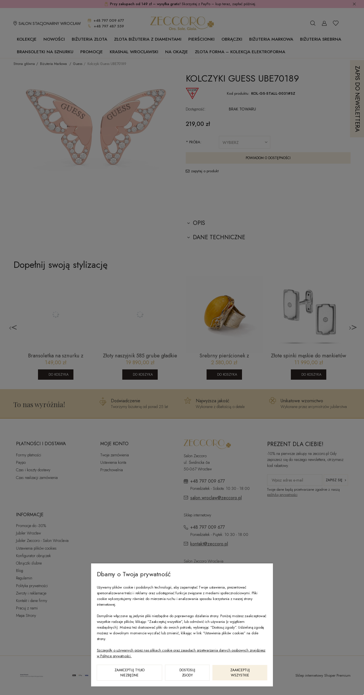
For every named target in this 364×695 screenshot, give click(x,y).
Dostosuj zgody (187, 673)
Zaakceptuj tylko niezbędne (130, 673)
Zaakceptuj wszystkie (240, 673)
